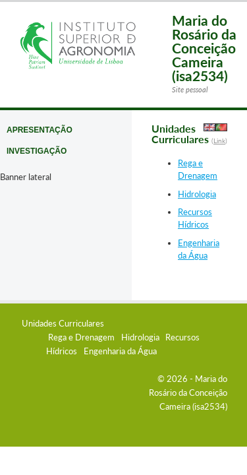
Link (219, 140)
